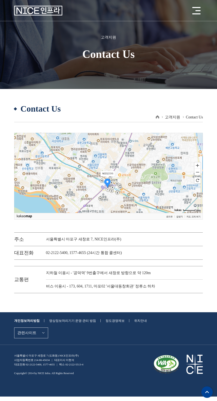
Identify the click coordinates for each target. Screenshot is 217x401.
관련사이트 (26, 332)
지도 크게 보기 (193, 216)
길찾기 (179, 216)
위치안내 (135, 321)
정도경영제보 (110, 321)
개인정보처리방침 (26, 321)
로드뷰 (169, 216)
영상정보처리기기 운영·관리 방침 (69, 321)
